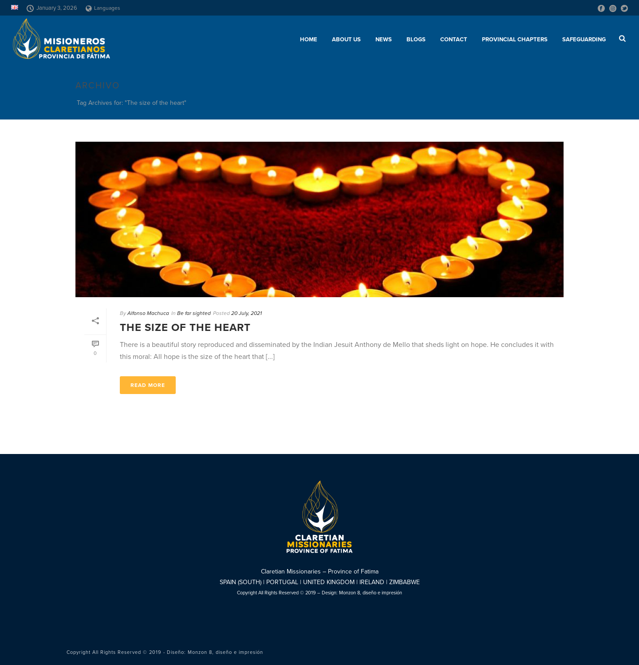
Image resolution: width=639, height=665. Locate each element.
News (383, 39)
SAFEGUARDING (584, 39)
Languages (103, 8)
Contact (453, 39)
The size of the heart (185, 327)
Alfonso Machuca (148, 313)
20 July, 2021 (246, 313)
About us (346, 39)
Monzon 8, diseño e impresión (370, 593)
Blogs (416, 39)
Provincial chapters (515, 39)
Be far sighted (194, 313)
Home (308, 39)
